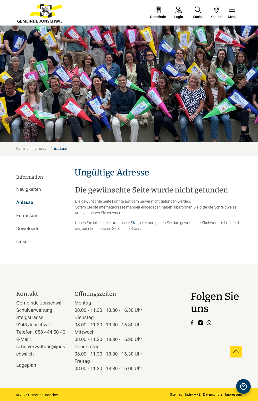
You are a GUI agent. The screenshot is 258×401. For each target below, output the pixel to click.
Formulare (26, 215)
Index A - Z (192, 394)
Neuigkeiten (28, 189)
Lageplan (30, 365)
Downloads (27, 228)
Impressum (233, 394)
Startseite (139, 222)
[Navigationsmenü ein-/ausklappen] (232, 13)
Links (21, 241)
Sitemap (176, 394)
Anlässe (29, 204)
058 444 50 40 (50, 332)
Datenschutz (212, 394)
